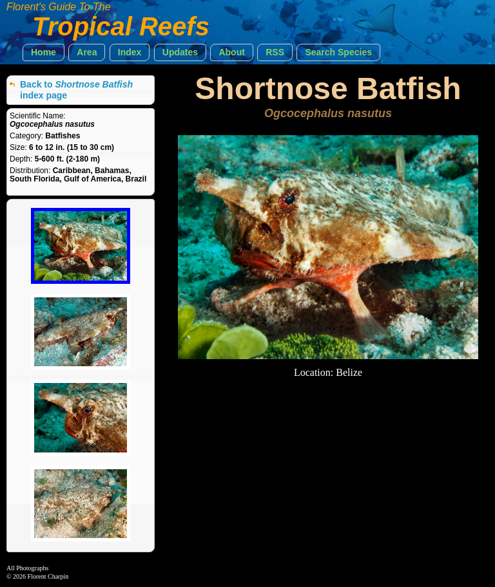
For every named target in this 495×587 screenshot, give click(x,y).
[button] (43, 52)
